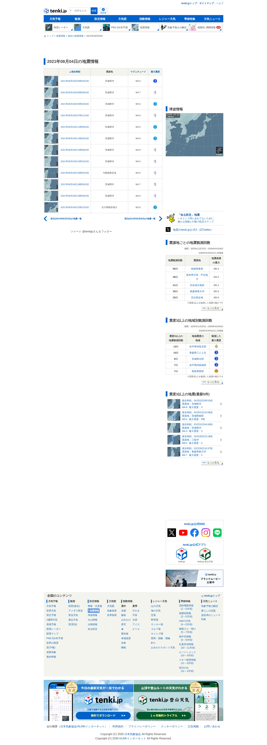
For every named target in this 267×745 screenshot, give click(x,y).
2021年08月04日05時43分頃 (75, 104)
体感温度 (126, 638)
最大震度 (155, 71)
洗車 (123, 642)
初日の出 (189, 669)
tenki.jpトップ (189, 3)
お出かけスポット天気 (163, 647)
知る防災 (92, 629)
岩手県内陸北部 (197, 346)
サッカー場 (157, 624)
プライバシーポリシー (142, 726)
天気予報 (55, 18)
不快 (134, 615)
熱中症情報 (189, 638)
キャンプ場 (157, 633)
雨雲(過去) (74, 606)
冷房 (134, 619)
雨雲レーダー (53, 629)
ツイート (75, 231)
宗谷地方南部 (197, 285)
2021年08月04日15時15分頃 (75, 161)
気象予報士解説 (209, 606)
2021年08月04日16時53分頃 (75, 173)
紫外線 (124, 633)
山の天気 (156, 606)
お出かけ (126, 619)
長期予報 (51, 624)
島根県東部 (197, 268)
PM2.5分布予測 (54, 638)
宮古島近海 (197, 297)
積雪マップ (52, 633)
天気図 (122, 18)
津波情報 (92, 615)
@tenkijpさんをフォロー (97, 231)
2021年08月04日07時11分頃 (75, 115)
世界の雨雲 (52, 642)
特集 (203, 619)
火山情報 (92, 619)
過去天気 (73, 619)
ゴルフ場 (156, 629)
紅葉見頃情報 (189, 646)
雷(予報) (50, 647)
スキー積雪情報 (189, 661)
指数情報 (144, 18)
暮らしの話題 (208, 610)
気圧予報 (51, 615)
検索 (94, 10)
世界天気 (51, 610)
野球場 (154, 619)
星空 (123, 624)
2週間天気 (51, 619)
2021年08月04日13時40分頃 (75, 138)
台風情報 (92, 624)
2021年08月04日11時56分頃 (75, 127)
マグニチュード (138, 71)
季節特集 (189, 18)
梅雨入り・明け (189, 630)
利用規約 (117, 726)
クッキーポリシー (172, 726)
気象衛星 (112, 610)
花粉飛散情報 (189, 607)
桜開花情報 (189, 615)
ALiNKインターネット (91, 726)
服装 (123, 615)
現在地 (103, 13)
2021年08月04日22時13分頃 (75, 207)
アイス (136, 624)
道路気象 (51, 652)
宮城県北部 (198, 359)
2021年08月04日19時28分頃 (75, 196)
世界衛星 (112, 615)
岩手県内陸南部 (197, 365)
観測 (77, 18)
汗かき (136, 610)
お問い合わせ (212, 726)
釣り (153, 642)
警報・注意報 (95, 606)
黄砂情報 (51, 656)
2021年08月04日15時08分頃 (75, 150)
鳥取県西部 (198, 371)
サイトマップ (206, 3)
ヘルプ (219, 3)
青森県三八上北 (197, 352)
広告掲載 (193, 726)
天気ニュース (212, 18)
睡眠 (123, 647)
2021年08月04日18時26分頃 (75, 184)
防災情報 (99, 18)
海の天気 (156, 610)
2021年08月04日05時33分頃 (75, 81)
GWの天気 (189, 623)
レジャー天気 (167, 18)
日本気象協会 (68, 726)
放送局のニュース (210, 615)
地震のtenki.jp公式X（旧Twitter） (193, 229)
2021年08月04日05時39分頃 (75, 92)
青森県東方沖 (197, 291)
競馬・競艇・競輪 (160, 638)
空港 (153, 615)
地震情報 (94, 610)
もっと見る (213, 308)
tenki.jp (56, 11)
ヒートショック (189, 654)
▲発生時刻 (74, 71)
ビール (136, 629)
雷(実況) (72, 624)
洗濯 (123, 610)
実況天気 (73, 615)
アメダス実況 (75, 610)
